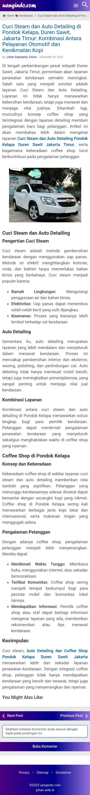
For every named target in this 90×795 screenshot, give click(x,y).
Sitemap (42, 773)
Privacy (24, 773)
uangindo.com (50, 785)
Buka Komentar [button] (45, 746)
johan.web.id (45, 790)
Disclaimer (63, 773)
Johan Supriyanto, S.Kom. (22, 57)
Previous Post (71, 715)
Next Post (15, 715)
